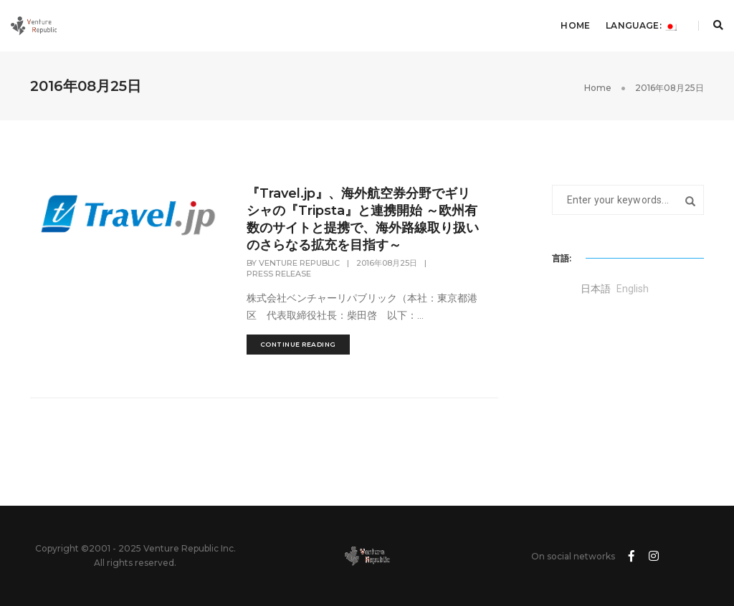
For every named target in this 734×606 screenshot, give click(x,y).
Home (575, 25)
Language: (641, 25)
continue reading (298, 344)
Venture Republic (299, 263)
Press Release (279, 274)
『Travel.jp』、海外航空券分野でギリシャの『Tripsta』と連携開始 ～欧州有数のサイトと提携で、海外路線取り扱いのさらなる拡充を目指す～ (363, 219)
